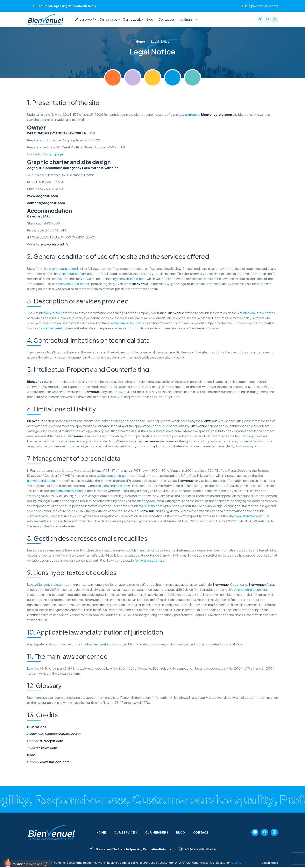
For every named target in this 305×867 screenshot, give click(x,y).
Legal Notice (270, 862)
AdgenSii (236, 862)
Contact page (52, 154)
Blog (149, 19)
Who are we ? (84, 19)
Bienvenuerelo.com (166, 431)
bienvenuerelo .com (116, 486)
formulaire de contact (150, 560)
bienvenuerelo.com (63, 268)
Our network (132, 19)
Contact (201, 832)
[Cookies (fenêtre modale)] (27, 863)
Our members (156, 832)
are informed (207, 114)
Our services (108, 19)
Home (101, 832)
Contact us (167, 19)
